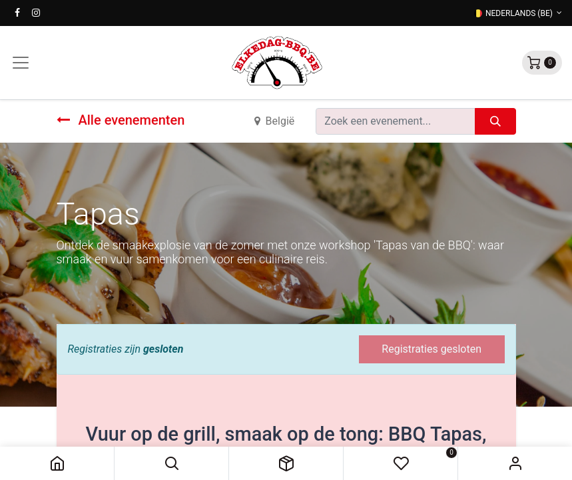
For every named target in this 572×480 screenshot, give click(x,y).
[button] (171, 463)
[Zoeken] (495, 121)
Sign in (515, 463)
